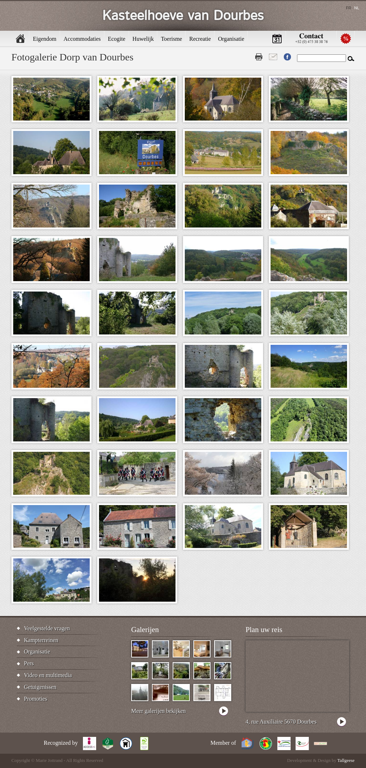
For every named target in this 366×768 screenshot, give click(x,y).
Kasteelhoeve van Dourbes (183, 16)
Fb (287, 57)
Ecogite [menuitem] (116, 39)
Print (258, 57)
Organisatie (37, 652)
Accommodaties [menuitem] (82, 39)
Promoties (35, 699)
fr (348, 8)
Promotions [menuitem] (346, 38)
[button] (51, 99)
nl (356, 8)
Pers (29, 663)
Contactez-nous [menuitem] (311, 38)
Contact (273, 57)
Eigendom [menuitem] (44, 39)
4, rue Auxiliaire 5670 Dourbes (281, 722)
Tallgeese (346, 760)
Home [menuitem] (20, 38)
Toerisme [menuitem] (171, 39)
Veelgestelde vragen (47, 628)
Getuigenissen (40, 687)
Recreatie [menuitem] (200, 39)
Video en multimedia (48, 675)
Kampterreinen (41, 640)
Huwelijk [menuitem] (143, 39)
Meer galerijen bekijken (158, 711)
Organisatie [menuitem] (231, 39)
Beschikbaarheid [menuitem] (277, 38)
